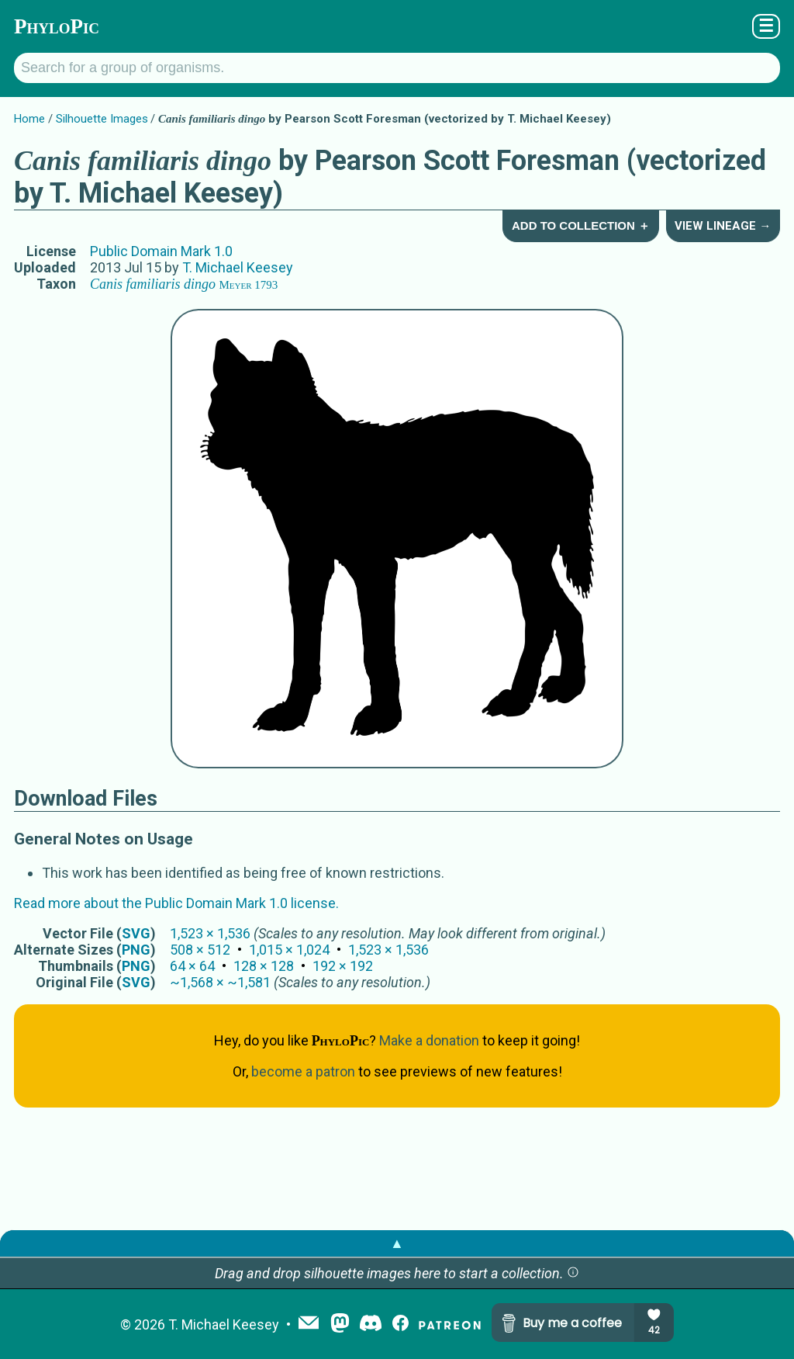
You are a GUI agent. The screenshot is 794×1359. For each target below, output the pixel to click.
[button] (573, 1273)
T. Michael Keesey (237, 267)
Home (29, 119)
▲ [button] (397, 1243)
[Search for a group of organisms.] (397, 68)
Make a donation (429, 1040)
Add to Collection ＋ (581, 225)
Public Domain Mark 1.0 (161, 251)
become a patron (303, 1071)
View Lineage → (723, 226)
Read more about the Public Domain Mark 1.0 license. (176, 903)
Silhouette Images (102, 119)
